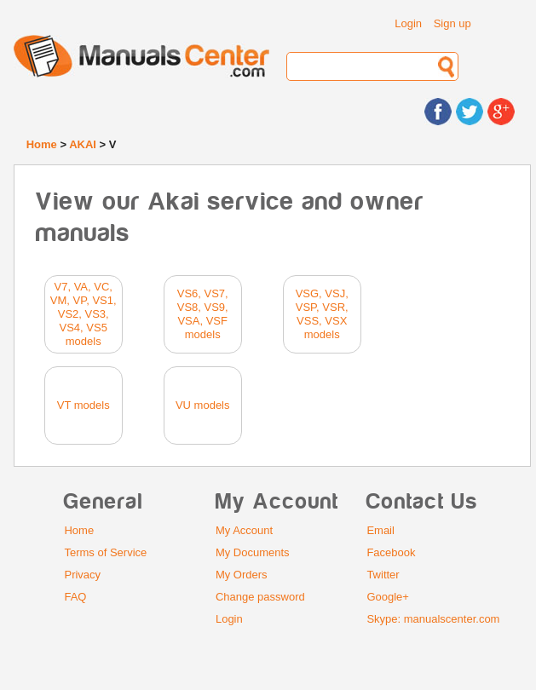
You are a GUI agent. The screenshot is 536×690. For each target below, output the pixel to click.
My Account (244, 530)
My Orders (242, 574)
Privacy (82, 574)
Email (380, 530)
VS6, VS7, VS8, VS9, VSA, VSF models (202, 314)
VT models (83, 405)
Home (41, 144)
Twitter (382, 574)
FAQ (75, 596)
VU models (203, 405)
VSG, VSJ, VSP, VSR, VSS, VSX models (322, 314)
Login (408, 23)
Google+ (387, 596)
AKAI (82, 144)
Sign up (452, 23)
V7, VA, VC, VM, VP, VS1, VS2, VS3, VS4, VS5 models (83, 314)
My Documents (253, 552)
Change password (260, 596)
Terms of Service (105, 552)
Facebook (390, 552)
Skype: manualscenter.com (432, 618)
